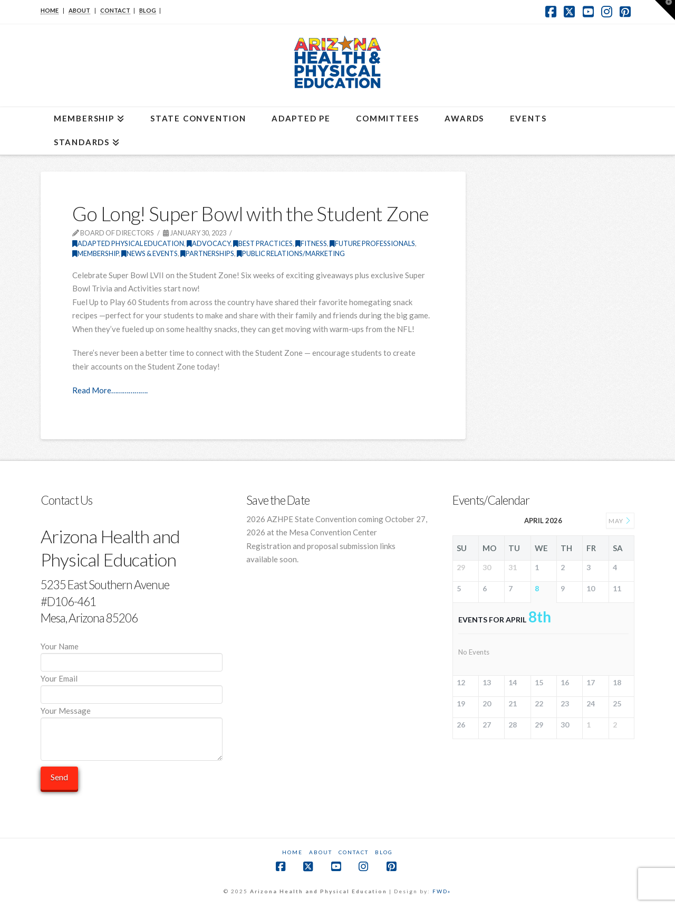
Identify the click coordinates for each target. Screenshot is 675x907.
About (320, 852)
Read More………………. (110, 390)
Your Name (132, 654)
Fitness (311, 243)
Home (292, 852)
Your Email (132, 687)
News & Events (149, 253)
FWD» (441, 891)
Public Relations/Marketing (291, 253)
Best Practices (263, 243)
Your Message (132, 717)
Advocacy (208, 243)
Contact (354, 852)
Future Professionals (372, 243)
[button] (665, 10)
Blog (384, 852)
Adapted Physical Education (128, 243)
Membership (95, 253)
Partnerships (207, 253)
